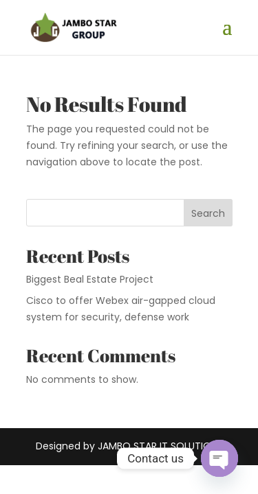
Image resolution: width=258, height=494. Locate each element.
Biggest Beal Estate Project (89, 279)
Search (208, 213)
